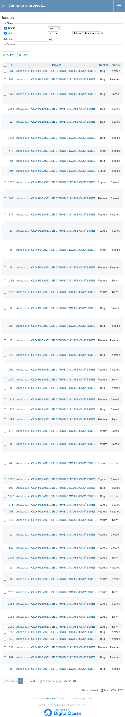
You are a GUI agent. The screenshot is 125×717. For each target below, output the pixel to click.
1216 (11, 592)
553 (11, 511)
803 (11, 198)
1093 (11, 419)
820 (11, 547)
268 (11, 463)
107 (11, 657)
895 (11, 170)
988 (11, 668)
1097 (11, 292)
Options (11, 44)
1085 (11, 479)
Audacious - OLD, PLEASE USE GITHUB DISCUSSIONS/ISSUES (56, 71)
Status (11, 28)
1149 (11, 94)
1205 (11, 409)
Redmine (51, 698)
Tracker (103, 65)
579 (11, 150)
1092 (11, 280)
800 (11, 387)
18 (11, 267)
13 (11, 567)
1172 (11, 496)
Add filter (8, 39)
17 (11, 340)
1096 (11, 616)
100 (11, 487)
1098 (11, 519)
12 (11, 121)
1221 (11, 354)
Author (11, 33)
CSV (113, 690)
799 (11, 325)
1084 (11, 603)
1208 (11, 137)
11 (11, 534)
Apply (10, 54)
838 (11, 647)
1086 (11, 108)
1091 (11, 626)
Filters (10, 23)
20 (11, 230)
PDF (120, 690)
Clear (25, 54)
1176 (11, 182)
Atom (106, 690)
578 (11, 504)
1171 (11, 638)
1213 (11, 399)
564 (11, 71)
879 (11, 214)
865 (11, 160)
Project (56, 65)
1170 (11, 379)
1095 (11, 557)
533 (11, 579)
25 (65, 681)
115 (11, 430)
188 (11, 79)
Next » (33, 681)
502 (11, 369)
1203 (11, 632)
